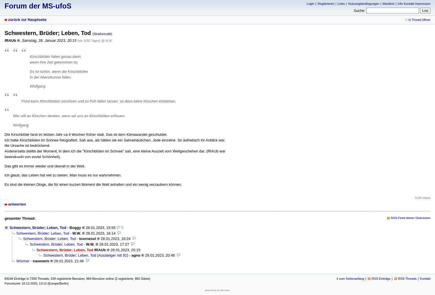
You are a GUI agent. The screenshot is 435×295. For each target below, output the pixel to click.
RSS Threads (407, 278)
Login (310, 3)
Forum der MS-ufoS (38, 6)
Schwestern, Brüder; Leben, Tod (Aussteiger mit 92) (85, 255)
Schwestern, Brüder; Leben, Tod (38, 228)
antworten (17, 204)
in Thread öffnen (419, 19)
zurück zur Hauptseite (27, 20)
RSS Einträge (381, 278)
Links (341, 3)
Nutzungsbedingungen (363, 3)
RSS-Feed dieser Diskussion (410, 218)
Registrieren (325, 3)
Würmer (23, 261)
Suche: (359, 10)
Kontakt (425, 278)
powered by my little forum (217, 290)
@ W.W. (106, 40)
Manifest (388, 3)
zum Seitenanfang (351, 278)
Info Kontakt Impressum (414, 3)
